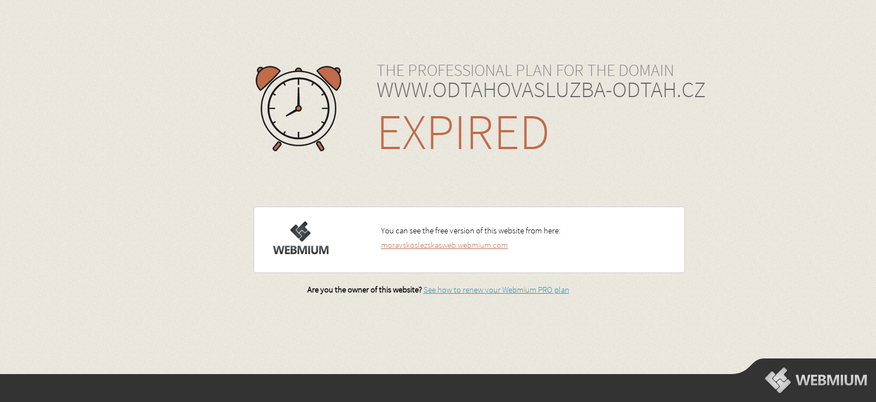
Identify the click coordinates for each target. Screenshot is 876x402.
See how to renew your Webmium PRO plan (496, 289)
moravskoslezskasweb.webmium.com (444, 245)
